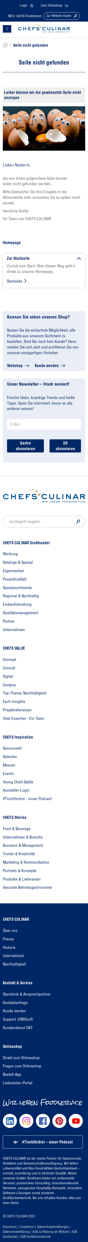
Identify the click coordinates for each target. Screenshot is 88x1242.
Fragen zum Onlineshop (22, 1065)
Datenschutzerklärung (16, 1231)
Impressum (10, 1226)
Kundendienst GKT (18, 1027)
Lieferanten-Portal (17, 1082)
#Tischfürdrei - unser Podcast (27, 798)
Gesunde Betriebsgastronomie (27, 887)
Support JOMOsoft (18, 1019)
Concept (9, 659)
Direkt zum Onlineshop (21, 1057)
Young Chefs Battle (18, 781)
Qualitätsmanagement (20, 612)
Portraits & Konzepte (19, 870)
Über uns (10, 930)
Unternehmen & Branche (23, 837)
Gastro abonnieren (25, 446)
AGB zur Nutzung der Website (50, 1231)
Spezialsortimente (17, 587)
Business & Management (23, 845)
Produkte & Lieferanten (22, 879)
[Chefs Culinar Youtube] (76, 1121)
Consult (9, 667)
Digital (8, 676)
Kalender (10, 756)
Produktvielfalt (15, 579)
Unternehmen (14, 629)
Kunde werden (47, 365)
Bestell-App (12, 1074)
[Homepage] (44, 495)
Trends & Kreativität (19, 853)
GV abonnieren (65, 446)
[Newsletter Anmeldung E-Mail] (44, 424)
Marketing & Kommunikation (26, 862)
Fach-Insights (14, 701)
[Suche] (78, 521)
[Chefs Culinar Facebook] (43, 1121)
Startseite (14, 281)
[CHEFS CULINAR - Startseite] (44, 28)
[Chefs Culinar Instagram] (26, 1121)
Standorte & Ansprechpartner (27, 994)
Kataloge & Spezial (18, 562)
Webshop (15, 365)
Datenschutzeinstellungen (53, 1226)
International (13, 955)
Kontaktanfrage (15, 1002)
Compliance (26, 1226)
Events (8, 773)
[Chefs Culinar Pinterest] (59, 1121)
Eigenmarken (13, 570)
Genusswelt (12, 748)
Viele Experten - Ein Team (23, 718)
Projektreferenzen (17, 709)
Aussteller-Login (16, 790)
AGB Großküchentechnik (35, 1236)
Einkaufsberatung (17, 604)
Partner (9, 621)
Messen (9, 765)
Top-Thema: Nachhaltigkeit (24, 692)
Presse (8, 938)
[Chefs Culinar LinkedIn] (10, 1121)
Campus (9, 684)
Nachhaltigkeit (14, 964)
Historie (9, 947)
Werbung (10, 553)
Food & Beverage (17, 828)
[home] (5, 45)
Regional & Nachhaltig (21, 595)
